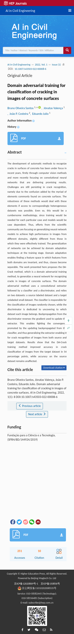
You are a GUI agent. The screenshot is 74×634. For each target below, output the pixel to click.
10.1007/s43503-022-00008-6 (30, 69)
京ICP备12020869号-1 (26, 583)
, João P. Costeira (18, 114)
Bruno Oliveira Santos (20, 108)
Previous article (29, 406)
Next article (37, 414)
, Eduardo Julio (39, 114)
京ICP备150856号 (50, 583)
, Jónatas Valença (53, 108)
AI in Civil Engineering (20, 10)
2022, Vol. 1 (41, 64)
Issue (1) (56, 64)
